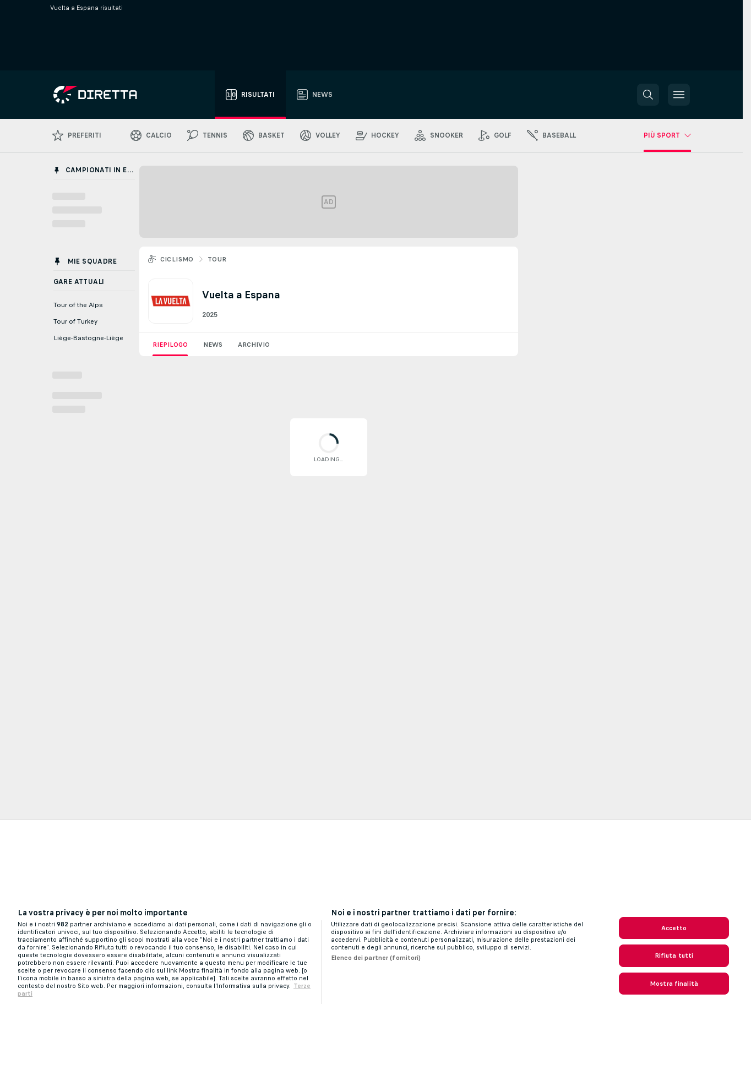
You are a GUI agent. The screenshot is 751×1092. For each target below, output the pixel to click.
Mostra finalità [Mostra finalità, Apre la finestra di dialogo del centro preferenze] (674, 983)
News (212, 344)
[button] (648, 95)
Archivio (254, 344)
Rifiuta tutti (674, 955)
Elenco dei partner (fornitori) (376, 958)
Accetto (674, 928)
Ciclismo (177, 259)
